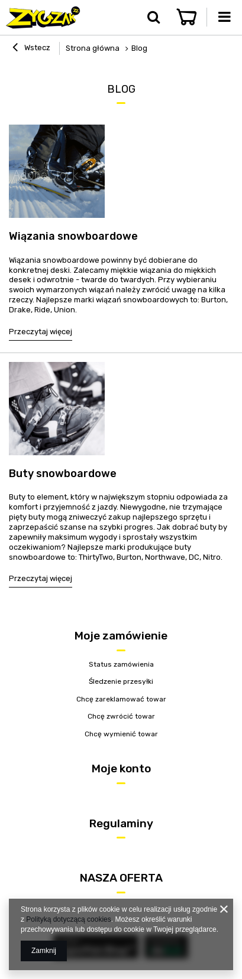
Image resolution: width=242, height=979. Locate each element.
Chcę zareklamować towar (121, 699)
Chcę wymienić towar (121, 734)
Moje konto (121, 768)
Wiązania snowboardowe (73, 236)
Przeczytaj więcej (40, 331)
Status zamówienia (121, 664)
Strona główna (93, 48)
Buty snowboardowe (63, 473)
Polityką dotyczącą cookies (68, 919)
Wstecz (31, 49)
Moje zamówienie (121, 635)
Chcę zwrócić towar (121, 716)
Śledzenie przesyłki (121, 681)
